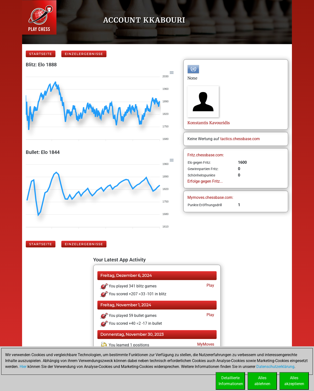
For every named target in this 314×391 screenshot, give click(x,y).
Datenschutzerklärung (275, 366)
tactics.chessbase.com (240, 138)
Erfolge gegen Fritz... (205, 181)
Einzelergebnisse (84, 54)
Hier (23, 366)
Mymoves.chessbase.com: (210, 197)
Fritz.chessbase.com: (205, 155)
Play (210, 285)
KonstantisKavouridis (208, 122)
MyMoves (205, 344)
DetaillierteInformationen (231, 381)
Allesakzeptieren (294, 381)
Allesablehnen (262, 381)
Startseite (40, 54)
